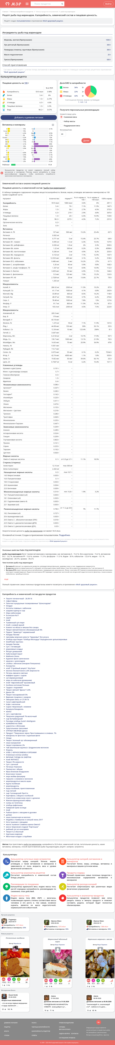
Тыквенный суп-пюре (15, 622)
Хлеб (8, 620)
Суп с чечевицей (13, 646)
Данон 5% (10, 692)
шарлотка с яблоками (15, 726)
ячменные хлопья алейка (17, 755)
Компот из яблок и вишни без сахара (22, 627)
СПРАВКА (62, 1027)
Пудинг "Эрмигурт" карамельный (20, 632)
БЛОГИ (6, 1031)
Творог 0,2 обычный (14, 832)
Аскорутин (10, 666)
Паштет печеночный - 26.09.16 (19, 598)
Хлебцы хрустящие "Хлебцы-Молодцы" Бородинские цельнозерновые (36, 639)
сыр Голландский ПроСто (17, 793)
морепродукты (12, 786)
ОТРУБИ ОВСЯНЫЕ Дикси (17, 731)
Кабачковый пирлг (14, 654)
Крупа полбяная (13, 783)
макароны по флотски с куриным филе (23, 735)
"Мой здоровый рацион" (14, 72)
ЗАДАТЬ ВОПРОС (64, 1033)
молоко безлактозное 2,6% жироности (22, 671)
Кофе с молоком (13, 704)
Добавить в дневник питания (28, 117)
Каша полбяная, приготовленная (20, 788)
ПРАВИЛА (72, 1038)
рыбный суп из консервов (17, 829)
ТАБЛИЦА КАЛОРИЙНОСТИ (41, 1027)
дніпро (9, 815)
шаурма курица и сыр (15, 610)
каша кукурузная (13, 743)
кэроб (8, 618)
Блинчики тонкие (14, 774)
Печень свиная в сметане (17, 673)
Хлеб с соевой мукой (15, 625)
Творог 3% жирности (15, 762)
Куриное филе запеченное (17, 658)
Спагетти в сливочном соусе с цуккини (23, 798)
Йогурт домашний (14, 651)
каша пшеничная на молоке (18, 817)
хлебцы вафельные (14, 805)
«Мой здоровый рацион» (58, 541)
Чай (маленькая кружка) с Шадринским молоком (27, 747)
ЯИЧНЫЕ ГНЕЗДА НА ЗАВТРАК (18, 757)
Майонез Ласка (12, 656)
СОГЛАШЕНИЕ (63, 1038)
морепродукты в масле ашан (18, 781)
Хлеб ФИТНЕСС (12, 759)
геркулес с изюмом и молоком (19, 779)
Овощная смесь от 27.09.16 (17, 699)
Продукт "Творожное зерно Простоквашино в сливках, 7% (31, 733)
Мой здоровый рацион (53, 21)
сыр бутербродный (14, 719)
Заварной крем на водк (16, 807)
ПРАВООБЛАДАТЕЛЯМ (66, 1023)
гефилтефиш (11, 601)
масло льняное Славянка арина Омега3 (23, 824)
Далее (86, 140)
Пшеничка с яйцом (14, 769)
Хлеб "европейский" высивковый (20, 683)
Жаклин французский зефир (18, 800)
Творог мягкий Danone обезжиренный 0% (24, 630)
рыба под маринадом (68, 11)
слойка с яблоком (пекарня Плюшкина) (23, 663)
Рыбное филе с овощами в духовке (21, 812)
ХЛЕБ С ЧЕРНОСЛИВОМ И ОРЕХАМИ (21, 752)
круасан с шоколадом (15, 661)
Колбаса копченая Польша (17, 685)
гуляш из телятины (14, 803)
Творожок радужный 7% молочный (21, 716)
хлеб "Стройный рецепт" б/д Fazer (20, 668)
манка (8, 711)
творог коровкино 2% (15, 745)
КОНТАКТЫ (74, 1033)
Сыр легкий (11, 791)
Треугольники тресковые (17, 728)
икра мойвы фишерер (15, 776)
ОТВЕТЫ (34, 1035)
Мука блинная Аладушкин (17, 771)
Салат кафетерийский (15, 702)
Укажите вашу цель (68, 114)
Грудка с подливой (14, 687)
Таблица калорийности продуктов (21, 11)
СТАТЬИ (6, 1035)
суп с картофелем (13, 714)
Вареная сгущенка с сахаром (18, 697)
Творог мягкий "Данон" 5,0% (18, 690)
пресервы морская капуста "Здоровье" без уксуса (27, 637)
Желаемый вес (66, 130)
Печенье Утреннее (14, 767)
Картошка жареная (14, 834)
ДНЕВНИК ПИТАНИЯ (10, 1023)
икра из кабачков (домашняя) (19, 680)
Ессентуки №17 (12, 615)
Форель (9, 750)
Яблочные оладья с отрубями (19, 836)
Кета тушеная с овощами (17, 822)
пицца (8, 738)
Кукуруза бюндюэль (14, 709)
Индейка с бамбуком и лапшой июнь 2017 (24, 820)
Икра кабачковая (13, 613)
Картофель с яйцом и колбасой (19, 795)
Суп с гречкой (12, 764)
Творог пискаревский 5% (17, 695)
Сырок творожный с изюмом (18, 707)
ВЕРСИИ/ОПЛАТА (64, 1029)
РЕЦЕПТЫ (7, 1027)
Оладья (9, 606)
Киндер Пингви (12, 634)
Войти (108, 4)
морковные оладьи (14, 649)
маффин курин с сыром (16, 675)
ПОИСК (34, 1023)
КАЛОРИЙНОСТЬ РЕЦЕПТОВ (41, 1031)
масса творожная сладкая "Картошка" (22, 827)
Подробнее (64, 535)
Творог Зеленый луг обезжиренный (21, 740)
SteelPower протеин (14, 642)
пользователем (23, 21)
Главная (5, 11)
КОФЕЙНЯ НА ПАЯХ (14, 723)
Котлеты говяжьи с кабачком (18, 608)
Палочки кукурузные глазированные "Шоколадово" (28, 603)
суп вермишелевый (14, 678)
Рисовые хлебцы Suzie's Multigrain (20, 721)
